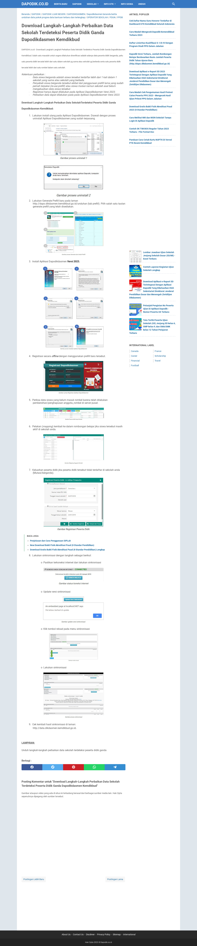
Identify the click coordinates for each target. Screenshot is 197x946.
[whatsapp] (94, 767)
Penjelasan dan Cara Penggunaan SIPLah (50, 540)
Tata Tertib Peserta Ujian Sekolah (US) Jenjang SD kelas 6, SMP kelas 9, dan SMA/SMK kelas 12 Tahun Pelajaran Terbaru (152, 326)
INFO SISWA (127, 4)
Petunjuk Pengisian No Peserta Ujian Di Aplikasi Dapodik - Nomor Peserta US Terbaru (158, 308)
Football (135, 365)
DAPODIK (77, 4)
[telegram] (115, 767)
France (158, 351)
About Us (66, 934)
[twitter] (52, 767)
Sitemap (117, 934)
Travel (157, 360)
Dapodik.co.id (35, 4)
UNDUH (141, 4)
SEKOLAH (91, 4)
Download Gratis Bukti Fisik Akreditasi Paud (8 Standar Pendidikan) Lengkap (67, 549)
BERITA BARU (60, 4)
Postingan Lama (115, 879)
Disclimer (90, 934)
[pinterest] (73, 767)
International (129, 934)
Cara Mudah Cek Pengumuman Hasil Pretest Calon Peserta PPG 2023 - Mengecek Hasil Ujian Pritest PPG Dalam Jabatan (151, 95)
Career (134, 356)
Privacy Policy (103, 934)
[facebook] (32, 767)
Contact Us (78, 934)
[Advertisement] (73, 904)
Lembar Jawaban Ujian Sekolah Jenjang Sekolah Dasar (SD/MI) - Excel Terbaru (159, 255)
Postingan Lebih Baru (33, 879)
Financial (135, 360)
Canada (135, 351)
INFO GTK (109, 4)
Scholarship (160, 356)
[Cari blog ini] (173, 4)
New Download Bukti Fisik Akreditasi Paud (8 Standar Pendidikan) (62, 545)
